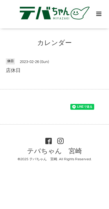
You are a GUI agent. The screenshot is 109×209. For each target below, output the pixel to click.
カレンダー (54, 43)
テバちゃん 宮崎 (54, 151)
